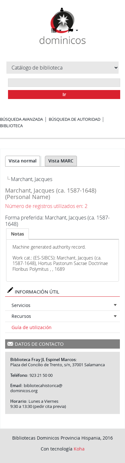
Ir (64, 94)
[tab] (17, 233)
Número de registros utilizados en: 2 (46, 206)
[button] (56, 30)
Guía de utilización (32, 327)
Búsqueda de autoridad (74, 119)
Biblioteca (11, 125)
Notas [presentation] (17, 234)
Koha (79, 449)
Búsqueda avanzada (21, 119)
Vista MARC (60, 161)
